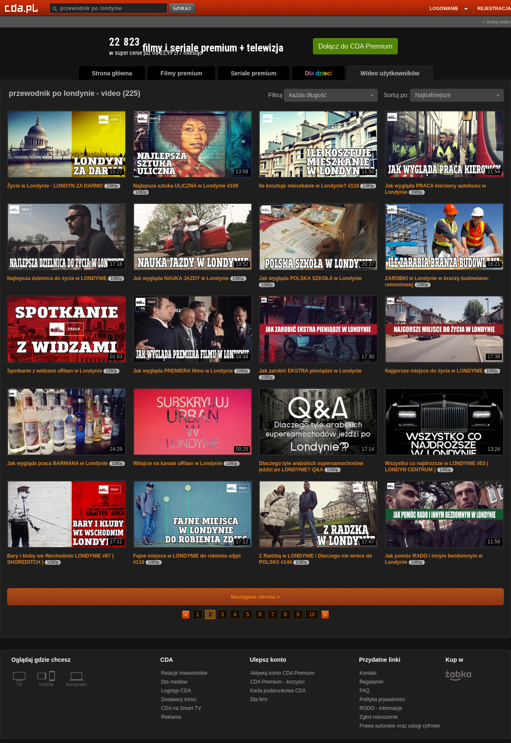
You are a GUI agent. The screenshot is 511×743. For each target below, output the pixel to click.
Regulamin (371, 682)
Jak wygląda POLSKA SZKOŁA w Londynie (310, 278)
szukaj (182, 8)
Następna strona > (250, 597)
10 (312, 614)
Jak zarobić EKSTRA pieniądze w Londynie (310, 371)
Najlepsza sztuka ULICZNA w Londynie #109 (185, 186)
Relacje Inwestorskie (184, 673)
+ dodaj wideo (497, 21)
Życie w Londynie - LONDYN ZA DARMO (55, 186)
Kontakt (368, 673)
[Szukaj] (108, 8)
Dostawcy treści (178, 699)
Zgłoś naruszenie (378, 717)
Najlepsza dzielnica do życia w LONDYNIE (57, 278)
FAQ (364, 691)
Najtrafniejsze (457, 95)
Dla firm (258, 699)
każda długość (331, 95)
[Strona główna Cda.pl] (22, 8)
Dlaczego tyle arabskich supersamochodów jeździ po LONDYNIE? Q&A (311, 466)
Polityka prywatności (382, 699)
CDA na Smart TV (181, 708)
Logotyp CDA (176, 691)
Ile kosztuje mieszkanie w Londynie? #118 (309, 186)
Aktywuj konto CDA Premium (282, 673)
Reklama (171, 717)
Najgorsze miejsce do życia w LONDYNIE (434, 371)
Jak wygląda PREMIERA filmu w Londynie (183, 371)
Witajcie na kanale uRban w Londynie (177, 463)
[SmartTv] (53, 689)
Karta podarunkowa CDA (278, 691)
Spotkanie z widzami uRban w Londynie (54, 371)
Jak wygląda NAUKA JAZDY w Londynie (181, 278)
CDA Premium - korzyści (277, 682)
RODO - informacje (380, 708)
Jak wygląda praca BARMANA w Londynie (57, 463)
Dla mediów (174, 682)
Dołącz (355, 46)
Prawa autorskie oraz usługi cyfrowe (399, 726)
